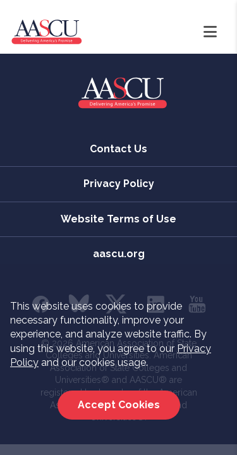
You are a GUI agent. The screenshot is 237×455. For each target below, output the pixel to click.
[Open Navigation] (210, 32)
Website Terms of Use (118, 219)
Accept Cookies (119, 405)
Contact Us (118, 149)
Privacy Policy (118, 184)
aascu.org (119, 254)
